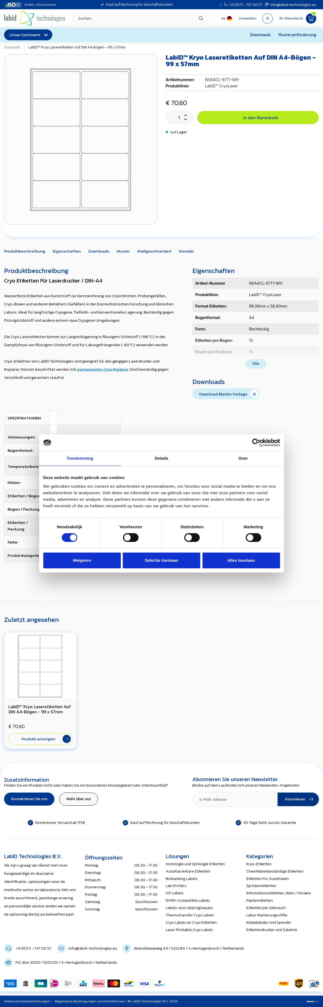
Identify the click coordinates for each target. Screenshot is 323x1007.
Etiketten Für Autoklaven (267, 879)
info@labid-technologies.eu (290, 4)
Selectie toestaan (161, 560)
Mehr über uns (78, 799)
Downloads (260, 35)
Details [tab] (161, 458)
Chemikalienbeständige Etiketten (274, 871)
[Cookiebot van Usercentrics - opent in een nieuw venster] (256, 442)
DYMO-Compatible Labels (188, 900)
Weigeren (82, 560)
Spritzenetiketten (261, 886)
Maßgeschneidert (154, 251)
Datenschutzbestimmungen (27, 1001)
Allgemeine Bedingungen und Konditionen (89, 1001)
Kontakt (186, 251)
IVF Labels (174, 893)
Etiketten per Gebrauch (266, 908)
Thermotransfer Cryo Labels (190, 915)
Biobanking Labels (182, 879)
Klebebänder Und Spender (268, 922)
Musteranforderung (297, 35)
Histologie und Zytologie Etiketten (195, 864)
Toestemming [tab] (80, 458)
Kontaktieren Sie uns (29, 799)
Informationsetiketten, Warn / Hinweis (278, 893)
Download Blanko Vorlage (229, 394)
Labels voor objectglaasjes (189, 908)
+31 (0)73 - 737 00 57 (243, 4)
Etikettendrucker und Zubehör (271, 930)
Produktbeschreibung (24, 251)
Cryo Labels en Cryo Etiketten (191, 922)
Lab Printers (176, 886)
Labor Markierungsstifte (266, 915)
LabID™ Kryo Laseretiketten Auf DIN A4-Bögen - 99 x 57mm (76, 47)
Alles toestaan (241, 560)
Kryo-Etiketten (259, 864)
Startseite (12, 47)
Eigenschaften (67, 251)
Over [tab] (243, 458)
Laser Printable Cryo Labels (189, 930)
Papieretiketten (259, 900)
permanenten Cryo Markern (102, 369)
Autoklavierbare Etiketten (188, 871)
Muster (123, 251)
